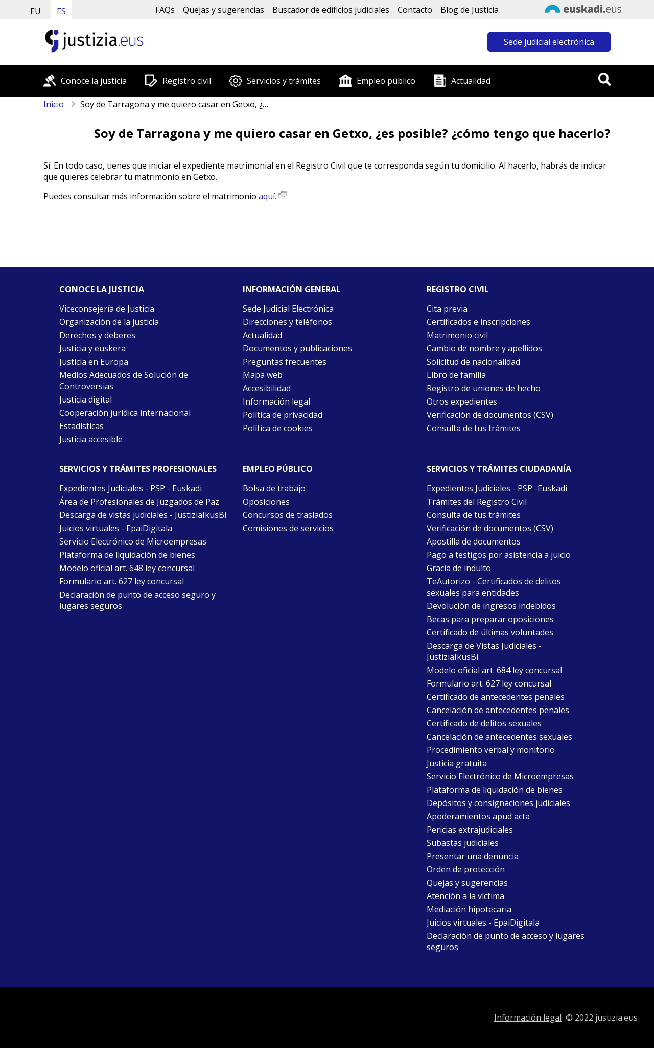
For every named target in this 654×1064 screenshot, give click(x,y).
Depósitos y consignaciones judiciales (498, 803)
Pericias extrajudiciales (470, 829)
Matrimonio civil (457, 335)
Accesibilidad (267, 388)
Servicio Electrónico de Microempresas (132, 541)
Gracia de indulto (459, 568)
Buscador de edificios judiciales (330, 9)
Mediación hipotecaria (469, 909)
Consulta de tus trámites (474, 428)
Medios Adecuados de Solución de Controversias (123, 380)
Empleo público (386, 80)
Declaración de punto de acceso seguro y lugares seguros (137, 600)
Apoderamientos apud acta (478, 816)
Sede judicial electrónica (549, 42)
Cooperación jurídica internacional (125, 412)
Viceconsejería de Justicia (106, 308)
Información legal (276, 401)
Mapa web (263, 375)
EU (35, 11)
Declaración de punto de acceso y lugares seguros (506, 941)
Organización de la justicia (109, 321)
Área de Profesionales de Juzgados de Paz (139, 501)
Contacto (415, 9)
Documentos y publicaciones (297, 348)
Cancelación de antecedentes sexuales (499, 736)
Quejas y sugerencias (223, 9)
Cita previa (447, 308)
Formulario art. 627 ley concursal (121, 581)
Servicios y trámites (284, 80)
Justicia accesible (91, 439)
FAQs (165, 9)
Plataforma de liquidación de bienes (127, 554)
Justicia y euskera (92, 348)
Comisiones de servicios (288, 528)
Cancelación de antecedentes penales (498, 710)
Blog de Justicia (469, 9)
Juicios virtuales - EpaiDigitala (115, 528)
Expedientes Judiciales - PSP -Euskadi (497, 488)
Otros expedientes (462, 401)
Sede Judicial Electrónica (288, 308)
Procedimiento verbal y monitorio (491, 749)
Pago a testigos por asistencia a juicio (499, 554)
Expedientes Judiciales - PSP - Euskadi (130, 488)
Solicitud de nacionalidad (473, 361)
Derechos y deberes (97, 335)
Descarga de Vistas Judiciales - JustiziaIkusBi (484, 651)
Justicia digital (85, 399)
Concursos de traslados (288, 515)
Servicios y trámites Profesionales (138, 469)
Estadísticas (81, 426)
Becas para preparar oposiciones (490, 619)
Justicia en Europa (93, 361)
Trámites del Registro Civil (477, 501)
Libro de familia (456, 375)
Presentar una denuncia (473, 856)
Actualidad (471, 80)
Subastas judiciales (463, 842)
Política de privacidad (282, 414)
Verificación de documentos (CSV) (490, 414)
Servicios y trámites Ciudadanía (499, 469)
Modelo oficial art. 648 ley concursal (127, 568)
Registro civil (186, 80)
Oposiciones (266, 501)
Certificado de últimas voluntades (490, 632)
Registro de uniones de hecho (484, 388)
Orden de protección (466, 869)
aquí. (273, 196)
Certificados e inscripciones (478, 321)
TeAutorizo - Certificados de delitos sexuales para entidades (494, 587)
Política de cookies (278, 428)
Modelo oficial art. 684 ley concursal (494, 670)
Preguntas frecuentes (284, 361)
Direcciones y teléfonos (287, 321)
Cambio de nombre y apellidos (484, 348)
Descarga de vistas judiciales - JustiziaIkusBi (142, 515)
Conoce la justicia (94, 80)
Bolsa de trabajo (274, 488)
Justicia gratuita (457, 763)
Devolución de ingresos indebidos (491, 605)
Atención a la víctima (465, 896)
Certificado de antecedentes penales (496, 696)
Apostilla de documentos (474, 541)
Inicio (53, 104)
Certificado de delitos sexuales (484, 723)
